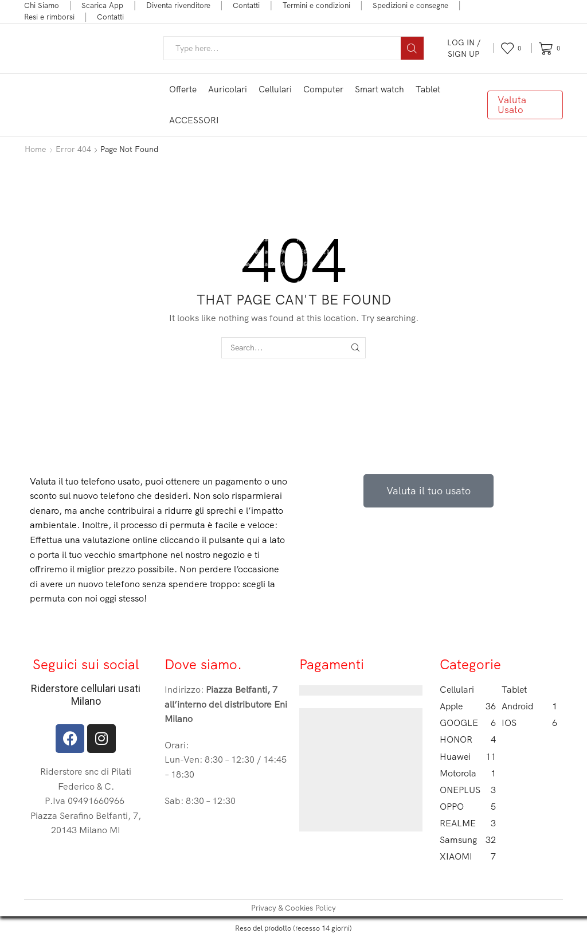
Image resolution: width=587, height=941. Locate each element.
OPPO (468, 806)
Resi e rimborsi (49, 16)
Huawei (468, 756)
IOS (530, 722)
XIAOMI (468, 856)
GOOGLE (468, 722)
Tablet (428, 89)
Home (35, 149)
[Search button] (412, 48)
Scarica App (102, 5)
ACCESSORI (194, 120)
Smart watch (379, 89)
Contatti (246, 5)
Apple (468, 706)
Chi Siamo (41, 5)
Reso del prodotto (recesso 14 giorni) (293, 927)
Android (530, 706)
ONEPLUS (468, 789)
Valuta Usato (512, 104)
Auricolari (227, 89)
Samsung (468, 839)
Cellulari (275, 89)
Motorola (468, 773)
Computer (323, 89)
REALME (468, 823)
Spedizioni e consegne (410, 5)
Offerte (183, 89)
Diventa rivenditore (178, 5)
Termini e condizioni (316, 5)
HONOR (468, 739)
